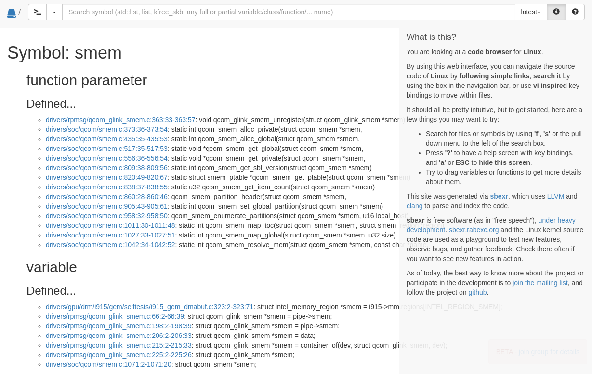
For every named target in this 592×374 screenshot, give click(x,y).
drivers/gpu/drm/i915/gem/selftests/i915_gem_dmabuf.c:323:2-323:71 (149, 307)
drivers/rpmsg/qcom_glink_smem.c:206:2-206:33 (119, 335)
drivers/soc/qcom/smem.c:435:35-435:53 (107, 139)
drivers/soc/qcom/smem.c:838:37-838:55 (107, 187)
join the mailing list (540, 283)
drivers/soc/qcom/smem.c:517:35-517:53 (107, 148)
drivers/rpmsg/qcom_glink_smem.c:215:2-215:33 (119, 345)
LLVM (556, 196)
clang (414, 206)
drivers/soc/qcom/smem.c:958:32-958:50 (107, 216)
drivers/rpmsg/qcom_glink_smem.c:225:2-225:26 (119, 355)
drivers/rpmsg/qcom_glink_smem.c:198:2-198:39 (119, 326)
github (477, 292)
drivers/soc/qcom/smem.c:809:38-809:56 (107, 168)
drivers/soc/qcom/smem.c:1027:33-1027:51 (110, 235)
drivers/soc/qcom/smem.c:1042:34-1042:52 (110, 245)
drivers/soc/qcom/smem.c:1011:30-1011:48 (110, 225)
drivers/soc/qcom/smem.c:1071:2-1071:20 (108, 364)
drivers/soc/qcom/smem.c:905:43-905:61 (107, 206)
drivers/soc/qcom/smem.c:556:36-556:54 (107, 158)
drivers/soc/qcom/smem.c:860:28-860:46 (107, 196)
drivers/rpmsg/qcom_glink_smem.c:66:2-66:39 (115, 316)
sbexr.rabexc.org (474, 230)
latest (531, 12)
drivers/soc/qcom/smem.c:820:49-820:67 (107, 177)
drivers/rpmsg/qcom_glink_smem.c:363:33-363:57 (120, 120)
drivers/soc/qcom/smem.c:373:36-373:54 (107, 129)
